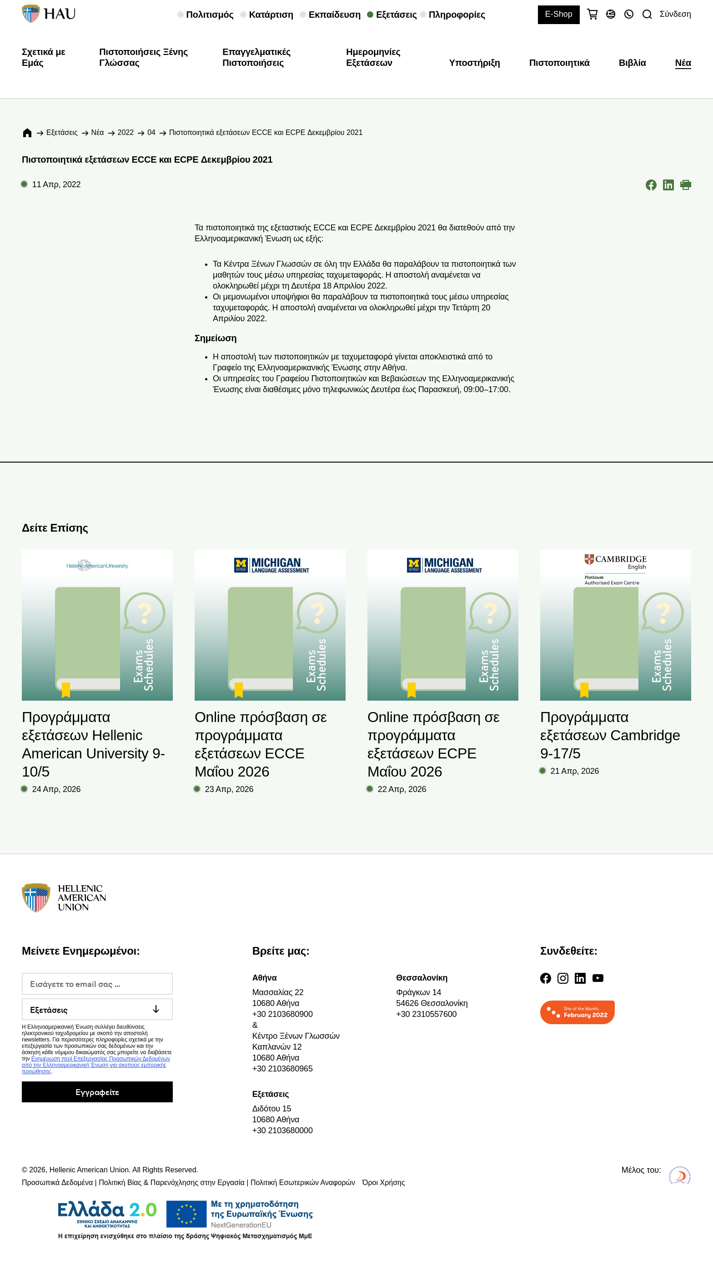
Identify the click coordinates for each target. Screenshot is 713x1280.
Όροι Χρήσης (383, 1182)
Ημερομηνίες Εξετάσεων (373, 57)
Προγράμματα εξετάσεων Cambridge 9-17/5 (610, 735)
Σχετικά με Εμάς (43, 57)
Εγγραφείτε (97, 1092)
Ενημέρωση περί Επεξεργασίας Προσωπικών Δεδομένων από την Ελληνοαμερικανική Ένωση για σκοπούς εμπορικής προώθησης (96, 1065)
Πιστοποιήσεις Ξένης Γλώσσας (143, 57)
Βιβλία (632, 63)
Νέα (683, 63)
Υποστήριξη (474, 63)
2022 (126, 132)
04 (151, 132)
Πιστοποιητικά (559, 63)
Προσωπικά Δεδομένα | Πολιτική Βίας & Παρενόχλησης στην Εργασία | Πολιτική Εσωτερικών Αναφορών (188, 1182)
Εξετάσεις (62, 132)
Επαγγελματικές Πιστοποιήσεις (256, 57)
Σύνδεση (675, 14)
